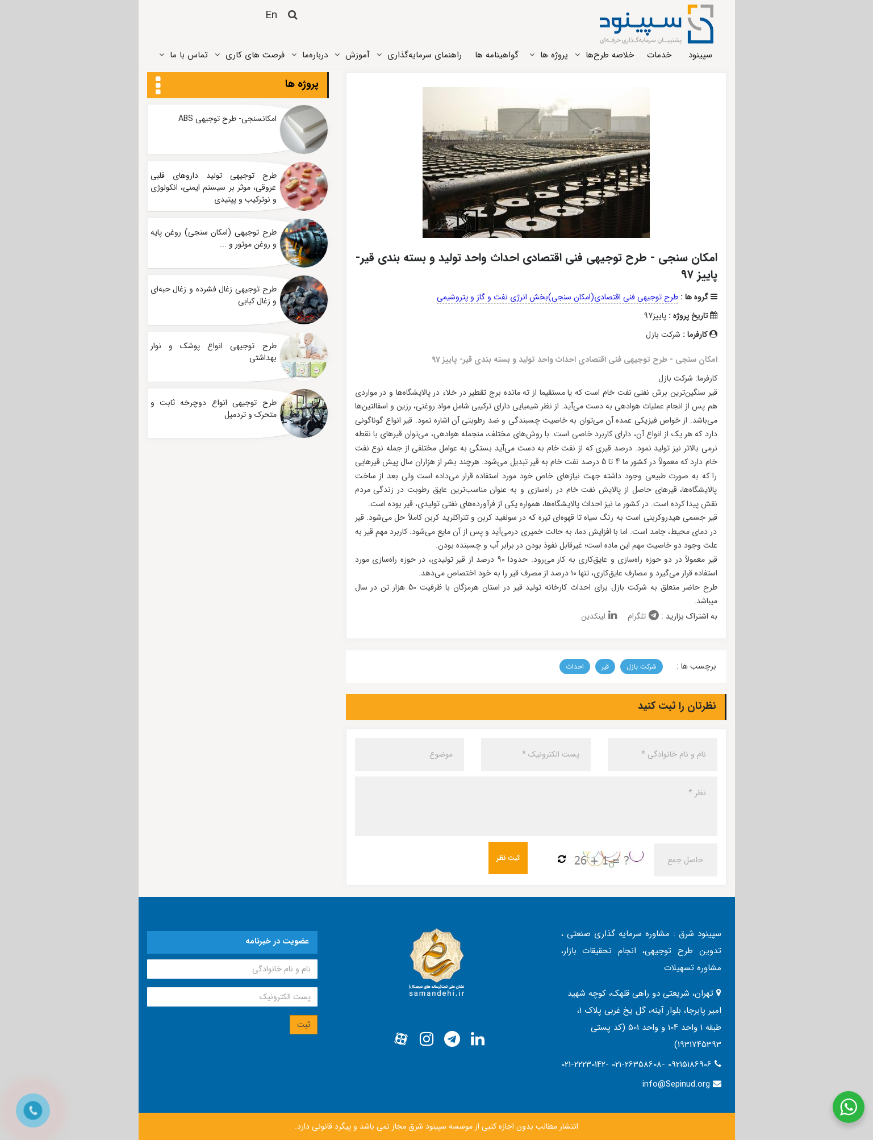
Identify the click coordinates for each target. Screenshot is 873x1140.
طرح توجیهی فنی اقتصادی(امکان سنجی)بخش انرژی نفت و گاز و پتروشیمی (557, 297)
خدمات (659, 55)
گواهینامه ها (497, 55)
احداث (575, 666)
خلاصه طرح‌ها (610, 55)
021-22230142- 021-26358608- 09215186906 (638, 1064)
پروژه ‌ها (554, 55)
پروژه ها (302, 84)
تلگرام (643, 616)
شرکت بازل (641, 666)
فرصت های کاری (255, 55)
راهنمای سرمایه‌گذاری (424, 55)
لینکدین (599, 616)
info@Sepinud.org (676, 1084)
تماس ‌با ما (189, 55)
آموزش (357, 55)
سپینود (700, 55)
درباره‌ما (315, 55)
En (271, 15)
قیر (605, 666)
